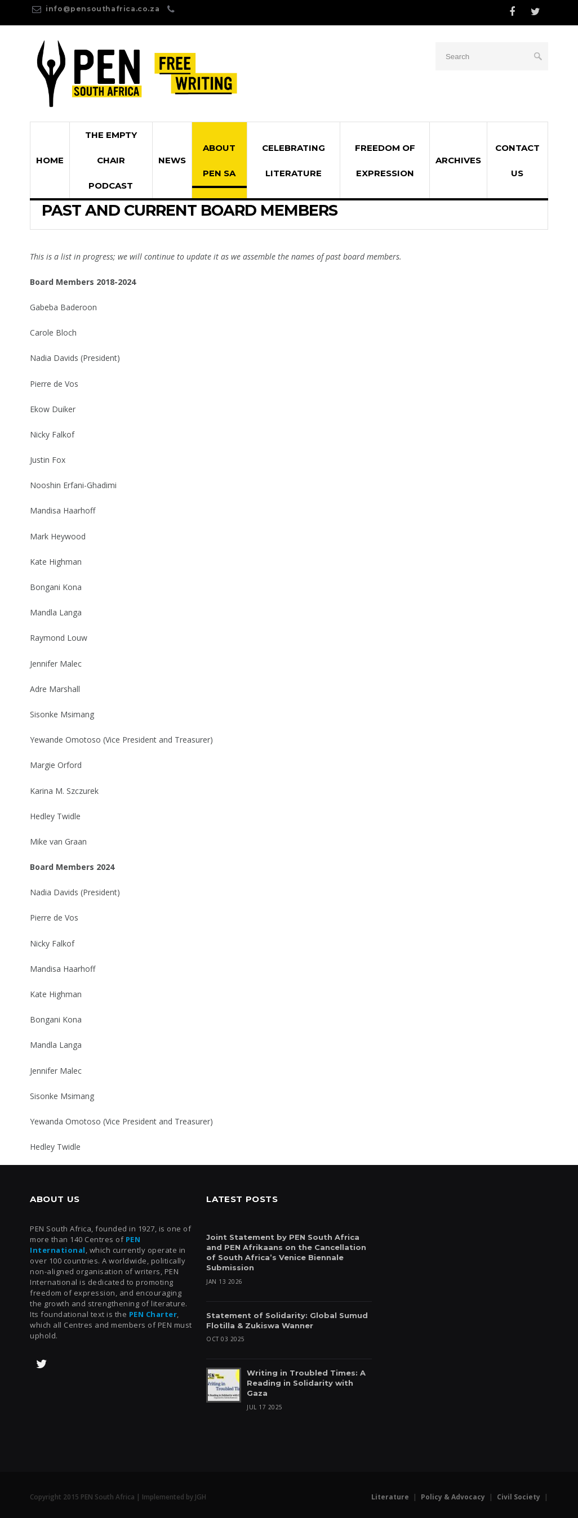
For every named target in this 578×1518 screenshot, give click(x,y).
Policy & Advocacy (453, 1497)
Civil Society (518, 1497)
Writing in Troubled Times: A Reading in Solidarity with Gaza (306, 1383)
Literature (390, 1497)
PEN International (85, 1244)
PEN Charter (153, 1314)
